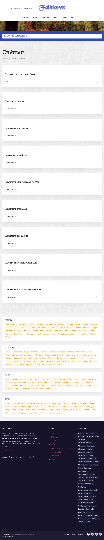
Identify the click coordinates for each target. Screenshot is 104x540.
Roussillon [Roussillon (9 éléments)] (9, 364)
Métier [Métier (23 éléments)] (48, 331)
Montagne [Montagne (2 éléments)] (90, 407)
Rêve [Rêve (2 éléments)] (7, 413)
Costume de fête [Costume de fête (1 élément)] (85, 493)
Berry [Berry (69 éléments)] (7, 355)
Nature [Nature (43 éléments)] (66, 331)
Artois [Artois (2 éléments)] (52, 352)
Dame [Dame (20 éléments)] (55, 379)
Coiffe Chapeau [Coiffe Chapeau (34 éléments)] (84, 468)
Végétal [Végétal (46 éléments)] (48, 413)
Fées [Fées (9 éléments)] (51, 382)
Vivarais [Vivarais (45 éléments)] (60, 364)
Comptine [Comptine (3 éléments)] (82, 471)
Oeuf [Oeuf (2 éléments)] (27, 410)
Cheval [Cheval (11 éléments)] (23, 379)
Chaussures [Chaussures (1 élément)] (83, 465)
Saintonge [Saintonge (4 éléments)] (20, 364)
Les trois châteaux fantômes (20, 74)
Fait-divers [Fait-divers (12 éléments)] (23, 328)
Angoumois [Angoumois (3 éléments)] (17, 352)
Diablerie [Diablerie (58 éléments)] (93, 324)
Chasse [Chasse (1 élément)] (85, 324)
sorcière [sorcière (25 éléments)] (34, 389)
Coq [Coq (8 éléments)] (43, 379)
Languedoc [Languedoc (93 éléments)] (62, 358)
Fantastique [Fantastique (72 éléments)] (41, 328)
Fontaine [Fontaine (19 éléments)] (51, 407)
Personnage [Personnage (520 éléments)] (42, 410)
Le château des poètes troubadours (23, 289)
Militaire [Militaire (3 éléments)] (27, 331)
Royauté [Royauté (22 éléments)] (46, 334)
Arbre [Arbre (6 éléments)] (23, 403)
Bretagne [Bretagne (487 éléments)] (39, 355)
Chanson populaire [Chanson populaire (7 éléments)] (85, 455)
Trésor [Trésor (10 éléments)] (29, 413)
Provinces (55, 456)
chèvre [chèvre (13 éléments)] (37, 379)
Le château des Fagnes (16, 235)
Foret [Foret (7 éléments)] (59, 407)
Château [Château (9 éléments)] (91, 403)
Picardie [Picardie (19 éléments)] (50, 361)
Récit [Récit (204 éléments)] (96, 515)
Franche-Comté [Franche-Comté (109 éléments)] (20, 358)
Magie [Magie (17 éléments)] (94, 328)
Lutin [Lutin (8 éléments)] (7, 385)
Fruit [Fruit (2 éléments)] (65, 407)
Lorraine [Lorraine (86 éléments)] (81, 358)
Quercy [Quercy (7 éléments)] (85, 361)
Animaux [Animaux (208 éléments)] (40, 324)
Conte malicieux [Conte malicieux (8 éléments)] (91, 477)
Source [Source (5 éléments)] (14, 413)
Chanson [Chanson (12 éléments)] (81, 440)
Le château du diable (16, 208)
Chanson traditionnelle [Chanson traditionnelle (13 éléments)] (87, 459)
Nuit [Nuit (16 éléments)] (92, 331)
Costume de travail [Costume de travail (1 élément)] (85, 500)
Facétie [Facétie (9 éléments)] (81, 509)
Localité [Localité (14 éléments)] (86, 328)
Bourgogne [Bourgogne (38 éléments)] (28, 355)
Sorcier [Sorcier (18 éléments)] (26, 389)
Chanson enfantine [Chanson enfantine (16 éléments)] (86, 443)
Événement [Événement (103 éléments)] (58, 413)
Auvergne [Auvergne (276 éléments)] (61, 352)
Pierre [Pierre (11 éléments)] (51, 410)
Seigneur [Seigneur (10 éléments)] (9, 389)
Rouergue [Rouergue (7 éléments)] (94, 361)
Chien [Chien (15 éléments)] (30, 379)
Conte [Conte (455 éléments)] (80, 477)
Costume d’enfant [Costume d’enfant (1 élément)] (85, 503)
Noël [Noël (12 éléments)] (14, 410)
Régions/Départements (61, 448)
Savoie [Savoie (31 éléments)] (28, 364)
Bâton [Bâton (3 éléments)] (46, 403)
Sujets (53, 441)
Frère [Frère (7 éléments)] (40, 382)
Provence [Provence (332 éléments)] (67, 361)
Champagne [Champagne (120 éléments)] (65, 355)
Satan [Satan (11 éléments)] (95, 385)
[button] (100, 18)
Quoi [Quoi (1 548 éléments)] (47, 385)
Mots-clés (55, 433)
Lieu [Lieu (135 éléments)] (75, 407)
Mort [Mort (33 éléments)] (42, 331)
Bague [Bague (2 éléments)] (39, 403)
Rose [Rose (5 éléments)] (94, 410)
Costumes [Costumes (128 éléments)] (82, 506)
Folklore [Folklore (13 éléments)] (62, 328)
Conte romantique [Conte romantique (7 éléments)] (85, 484)
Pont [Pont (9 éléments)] (37, 385)
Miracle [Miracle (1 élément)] (35, 331)
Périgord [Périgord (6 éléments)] (76, 361)
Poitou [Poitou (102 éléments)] (58, 361)
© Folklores (6, 534)
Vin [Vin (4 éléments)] (42, 413)
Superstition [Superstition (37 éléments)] (74, 334)
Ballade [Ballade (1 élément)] (81, 433)
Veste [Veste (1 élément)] (87, 522)
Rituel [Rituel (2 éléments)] (38, 334)
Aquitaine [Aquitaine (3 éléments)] (34, 352)
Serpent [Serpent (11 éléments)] (18, 389)
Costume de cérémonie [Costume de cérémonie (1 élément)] (88, 490)
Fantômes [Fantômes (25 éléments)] (52, 328)
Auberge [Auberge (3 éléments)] (31, 403)
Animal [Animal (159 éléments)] (16, 403)
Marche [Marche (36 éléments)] (89, 358)
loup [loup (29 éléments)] (81, 382)
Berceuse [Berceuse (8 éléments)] (90, 433)
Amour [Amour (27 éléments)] (31, 324)
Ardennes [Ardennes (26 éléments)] (44, 352)
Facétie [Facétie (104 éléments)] (14, 328)
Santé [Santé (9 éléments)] (54, 334)
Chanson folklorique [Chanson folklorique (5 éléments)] (86, 446)
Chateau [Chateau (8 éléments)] (14, 379)
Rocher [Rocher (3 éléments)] (87, 410)
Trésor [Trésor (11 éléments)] (41, 389)
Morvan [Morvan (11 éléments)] (8, 361)
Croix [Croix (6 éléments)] (15, 407)
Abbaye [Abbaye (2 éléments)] (8, 403)
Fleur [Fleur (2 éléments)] (44, 407)
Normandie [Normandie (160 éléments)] (27, 361)
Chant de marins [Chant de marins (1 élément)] (85, 462)
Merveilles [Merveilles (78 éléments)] (18, 331)
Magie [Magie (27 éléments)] (91, 512)
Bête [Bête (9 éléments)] (7, 379)
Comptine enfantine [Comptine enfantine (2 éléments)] (86, 474)
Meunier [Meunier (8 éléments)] (15, 385)
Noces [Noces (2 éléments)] (80, 331)
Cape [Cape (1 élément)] (97, 436)
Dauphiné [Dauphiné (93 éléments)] (92, 355)
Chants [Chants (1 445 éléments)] (96, 462)
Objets (53, 444)
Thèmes (54, 437)
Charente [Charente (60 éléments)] (75, 355)
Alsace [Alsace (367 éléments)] (8, 352)
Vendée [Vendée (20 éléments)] (51, 364)
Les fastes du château (16, 155)
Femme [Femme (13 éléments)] (8, 382)
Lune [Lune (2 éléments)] (81, 407)
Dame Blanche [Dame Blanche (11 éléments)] (66, 379)
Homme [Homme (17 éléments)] (74, 382)
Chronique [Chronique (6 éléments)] (94, 465)
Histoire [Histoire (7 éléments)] (70, 328)
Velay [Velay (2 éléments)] (44, 364)
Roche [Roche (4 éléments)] (79, 410)
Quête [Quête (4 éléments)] (21, 334)
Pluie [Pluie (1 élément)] (15, 334)
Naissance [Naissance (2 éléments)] (57, 331)
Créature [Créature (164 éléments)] (22, 407)
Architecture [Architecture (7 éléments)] (51, 324)
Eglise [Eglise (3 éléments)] (30, 407)
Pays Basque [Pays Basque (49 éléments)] (39, 361)
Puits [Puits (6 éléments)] (64, 410)
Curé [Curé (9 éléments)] (49, 379)
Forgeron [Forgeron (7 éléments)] (32, 382)
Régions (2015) (57, 452)
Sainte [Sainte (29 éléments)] (88, 385)
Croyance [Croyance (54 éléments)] (92, 506)
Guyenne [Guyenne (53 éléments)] (51, 358)
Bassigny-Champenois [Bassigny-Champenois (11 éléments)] (76, 352)
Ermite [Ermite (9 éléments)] (84, 379)
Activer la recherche (15, 36)
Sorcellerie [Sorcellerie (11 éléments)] (95, 519)
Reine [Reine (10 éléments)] (53, 385)
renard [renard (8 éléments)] (60, 385)
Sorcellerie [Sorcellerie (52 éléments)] (62, 334)
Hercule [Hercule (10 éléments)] (65, 382)
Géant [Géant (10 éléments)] (57, 382)
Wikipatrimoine (6, 536)
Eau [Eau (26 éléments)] (7, 328)
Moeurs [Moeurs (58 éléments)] (81, 515)
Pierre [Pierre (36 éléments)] (30, 385)
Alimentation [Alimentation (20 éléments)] (21, 324)
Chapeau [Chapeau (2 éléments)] (73, 403)
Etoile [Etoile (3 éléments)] (37, 407)
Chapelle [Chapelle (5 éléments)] (82, 403)
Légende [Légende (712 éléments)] (90, 509)
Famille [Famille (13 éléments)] (32, 328)
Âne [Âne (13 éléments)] (55, 389)
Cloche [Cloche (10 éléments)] (8, 407)
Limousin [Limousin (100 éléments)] (72, 358)
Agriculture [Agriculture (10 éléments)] (9, 324)
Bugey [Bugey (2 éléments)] (48, 355)
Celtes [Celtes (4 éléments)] (77, 324)
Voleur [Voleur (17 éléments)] (48, 389)
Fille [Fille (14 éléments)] (15, 382)
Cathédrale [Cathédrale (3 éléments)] (55, 403)
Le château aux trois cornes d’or (22, 182)
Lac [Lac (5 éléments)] (70, 407)
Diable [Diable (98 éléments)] (77, 379)
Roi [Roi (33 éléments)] (77, 385)
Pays (53, 459)
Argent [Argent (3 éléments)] (60, 324)
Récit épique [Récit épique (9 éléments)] (83, 519)
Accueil (13, 58)
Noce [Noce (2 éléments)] (73, 331)
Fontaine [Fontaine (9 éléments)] (22, 382)
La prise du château (15, 101)
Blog (73, 534)
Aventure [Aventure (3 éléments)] (69, 324)
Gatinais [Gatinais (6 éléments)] (42, 358)
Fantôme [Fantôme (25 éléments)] (93, 379)
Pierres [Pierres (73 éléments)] (8, 334)
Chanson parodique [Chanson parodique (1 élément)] (86, 452)
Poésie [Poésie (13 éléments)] (89, 515)
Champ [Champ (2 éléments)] (65, 403)
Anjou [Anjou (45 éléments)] (26, 352)
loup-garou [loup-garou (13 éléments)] (89, 382)
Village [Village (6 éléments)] (92, 334)
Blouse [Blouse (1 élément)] (81, 436)
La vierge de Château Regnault (21, 262)
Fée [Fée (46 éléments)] (45, 382)
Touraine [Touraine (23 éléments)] (36, 364)
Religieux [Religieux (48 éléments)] (30, 334)
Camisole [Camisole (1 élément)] (89, 436)
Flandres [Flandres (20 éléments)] (8, 358)
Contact (81, 534)
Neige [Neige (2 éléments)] (7, 410)
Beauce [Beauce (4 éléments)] (90, 352)
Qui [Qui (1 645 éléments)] (42, 385)
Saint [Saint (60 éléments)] (82, 385)
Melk (13, 536)
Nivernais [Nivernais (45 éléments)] (17, 361)
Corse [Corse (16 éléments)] (83, 355)
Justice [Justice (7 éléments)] (78, 328)
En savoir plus (11, 82)
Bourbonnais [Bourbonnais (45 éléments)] (17, 355)
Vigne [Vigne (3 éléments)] (36, 413)
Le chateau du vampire (16, 128)
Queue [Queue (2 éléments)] (71, 410)
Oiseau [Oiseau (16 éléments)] (23, 385)
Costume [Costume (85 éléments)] (82, 487)
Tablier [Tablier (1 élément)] (80, 522)
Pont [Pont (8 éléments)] (58, 410)
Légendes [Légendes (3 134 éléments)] (82, 512)
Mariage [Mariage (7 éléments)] (8, 331)
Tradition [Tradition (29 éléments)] (84, 334)
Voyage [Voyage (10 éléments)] (8, 337)
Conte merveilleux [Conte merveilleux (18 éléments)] (85, 481)
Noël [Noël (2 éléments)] (87, 331)
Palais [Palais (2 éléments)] (33, 410)
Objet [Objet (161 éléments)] (20, 410)
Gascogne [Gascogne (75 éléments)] (33, 358)
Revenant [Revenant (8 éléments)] (69, 385)
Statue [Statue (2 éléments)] (22, 413)
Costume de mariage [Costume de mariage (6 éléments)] (87, 496)
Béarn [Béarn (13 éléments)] (55, 355)
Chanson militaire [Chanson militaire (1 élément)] (85, 449)
